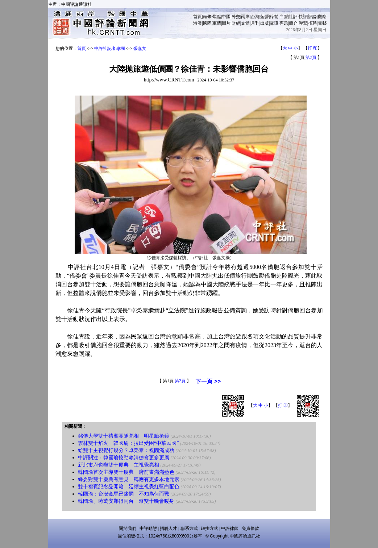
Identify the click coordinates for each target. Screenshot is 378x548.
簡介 (293, 23)
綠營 (274, 16)
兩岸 (245, 16)
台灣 (255, 16)
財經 (236, 23)
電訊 (274, 23)
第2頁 (311, 57)
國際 (207, 23)
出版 (264, 23)
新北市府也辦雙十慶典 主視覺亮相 (118, 465)
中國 (226, 16)
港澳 (197, 23)
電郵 (322, 23)
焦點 (216, 16)
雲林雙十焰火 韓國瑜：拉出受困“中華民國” (128, 443)
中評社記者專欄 (109, 48)
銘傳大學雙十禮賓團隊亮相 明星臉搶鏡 (123, 436)
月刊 (255, 23)
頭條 (207, 16)
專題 (283, 23)
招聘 (312, 23)
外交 (236, 16)
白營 (283, 16)
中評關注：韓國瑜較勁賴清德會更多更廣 (123, 457)
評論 (312, 16)
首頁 (197, 16)
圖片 (226, 23)
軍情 (216, 23)
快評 (303, 16)
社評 (293, 16)
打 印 (312, 48)
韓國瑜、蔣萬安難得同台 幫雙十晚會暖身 (126, 501)
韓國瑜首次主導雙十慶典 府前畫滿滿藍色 (126, 472)
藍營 (264, 16)
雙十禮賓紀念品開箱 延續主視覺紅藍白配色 (128, 486)
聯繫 (303, 23)
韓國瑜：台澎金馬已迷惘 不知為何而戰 (123, 494)
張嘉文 (139, 48)
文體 (245, 23)
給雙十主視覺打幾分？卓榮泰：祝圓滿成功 (126, 450)
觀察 (322, 16)
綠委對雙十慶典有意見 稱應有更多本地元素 (128, 479)
